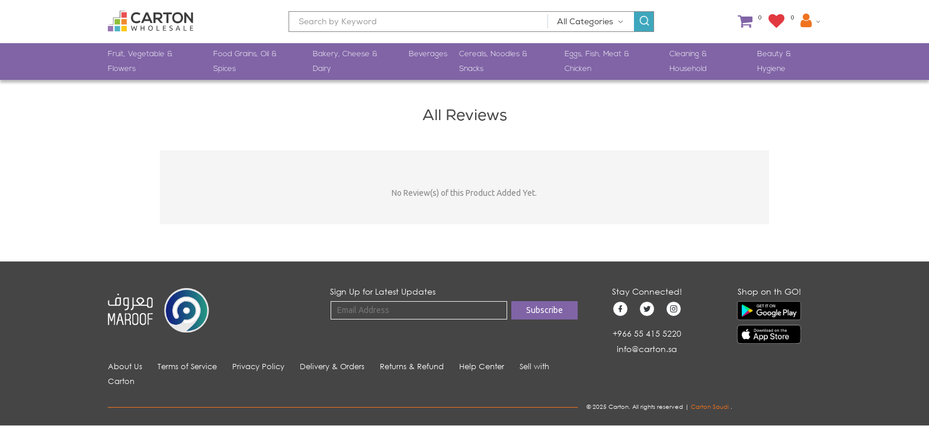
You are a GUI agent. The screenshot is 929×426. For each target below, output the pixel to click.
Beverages (428, 54)
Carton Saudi (711, 406)
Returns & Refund (412, 367)
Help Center (481, 367)
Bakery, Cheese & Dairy (345, 61)
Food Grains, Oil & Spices (245, 61)
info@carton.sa (647, 348)
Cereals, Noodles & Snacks (493, 61)
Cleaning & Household (688, 61)
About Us (125, 367)
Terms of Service (187, 367)
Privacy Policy (258, 367)
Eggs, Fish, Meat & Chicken (597, 61)
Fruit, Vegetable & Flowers (140, 61)
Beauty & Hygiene (774, 61)
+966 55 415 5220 (647, 333)
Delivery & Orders (332, 367)
